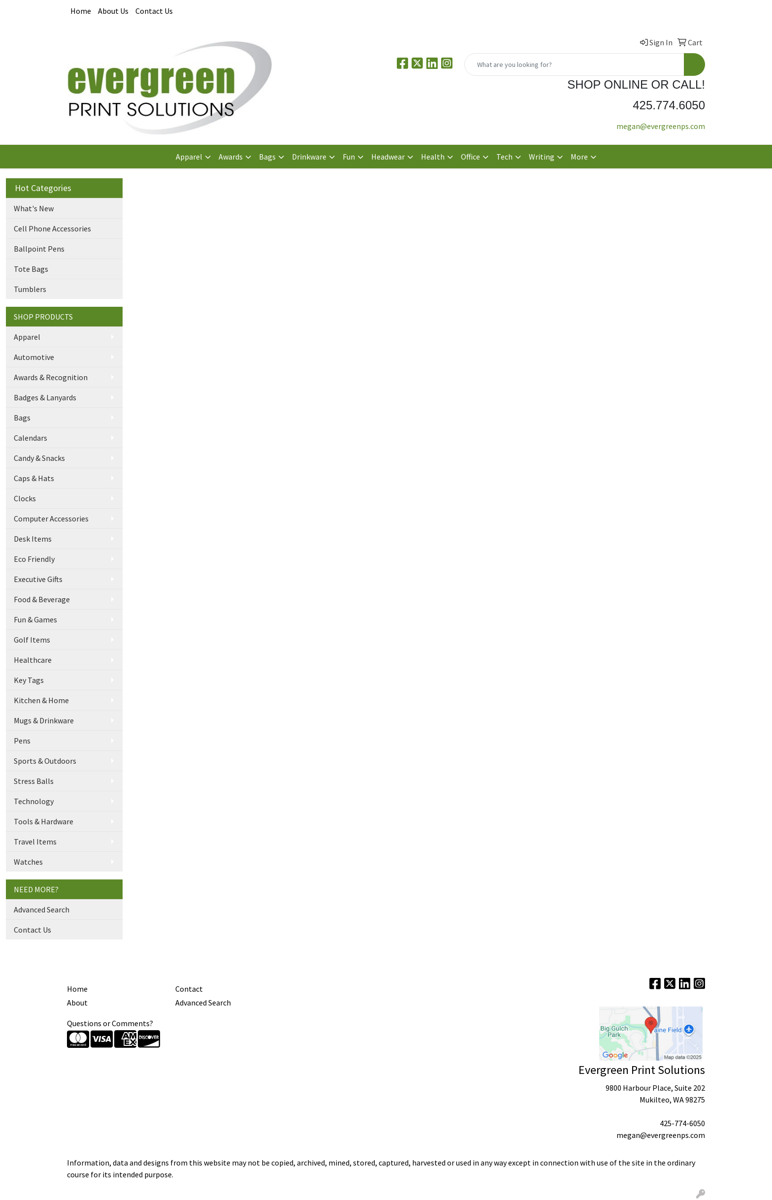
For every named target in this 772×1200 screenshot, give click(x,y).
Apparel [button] (189, 157)
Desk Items (33, 539)
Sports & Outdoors (45, 761)
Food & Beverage (42, 599)
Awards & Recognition (51, 377)
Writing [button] (541, 157)
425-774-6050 (682, 1123)
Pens (22, 741)
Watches (28, 862)
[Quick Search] (574, 64)
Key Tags (29, 680)
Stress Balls (34, 781)
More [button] (579, 157)
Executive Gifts (38, 579)
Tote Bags (31, 269)
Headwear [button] (388, 157)
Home (80, 11)
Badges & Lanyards (45, 397)
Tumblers (30, 289)
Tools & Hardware (43, 821)
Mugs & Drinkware (44, 720)
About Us (113, 11)
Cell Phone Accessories (52, 228)
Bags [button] (267, 157)
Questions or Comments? (110, 1023)
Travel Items (35, 841)
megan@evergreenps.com (660, 126)
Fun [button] (349, 157)
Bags (22, 417)
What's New (34, 208)
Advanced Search (41, 909)
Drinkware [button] (309, 157)
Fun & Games (35, 619)
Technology (34, 801)
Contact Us (154, 11)
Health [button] (433, 157)
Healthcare (33, 660)
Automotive (34, 357)
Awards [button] (231, 157)
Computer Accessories (51, 518)
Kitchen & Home (41, 700)
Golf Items (32, 640)
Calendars (30, 438)
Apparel (27, 337)
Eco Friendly (34, 559)
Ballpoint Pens (39, 249)
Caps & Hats (34, 478)
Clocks (25, 498)
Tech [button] (504, 157)
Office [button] (470, 157)
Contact (189, 989)
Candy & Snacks (39, 458)
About (77, 1002)
